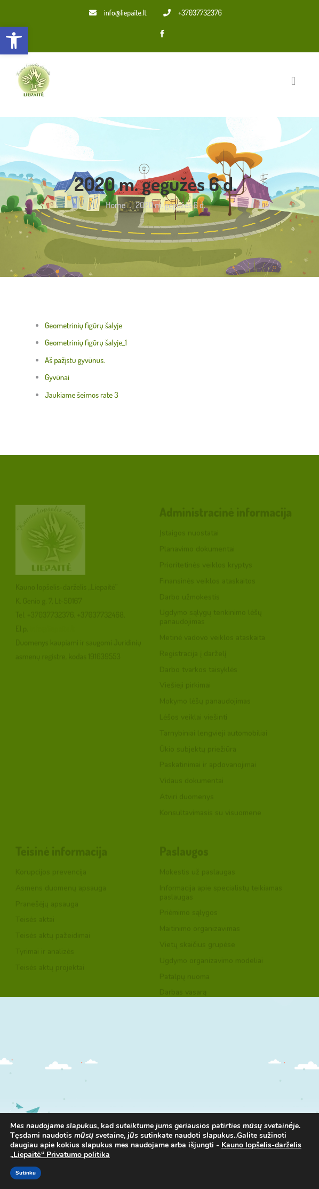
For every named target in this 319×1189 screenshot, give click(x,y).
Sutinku (25, 1173)
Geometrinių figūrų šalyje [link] (83, 325)
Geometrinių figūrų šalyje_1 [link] (86, 342)
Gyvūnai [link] (57, 377)
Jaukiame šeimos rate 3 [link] (81, 395)
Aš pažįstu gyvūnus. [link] (75, 360)
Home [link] (115, 205)
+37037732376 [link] (192, 12)
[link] (14, 40)
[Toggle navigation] (293, 80)
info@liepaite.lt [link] (118, 12)
